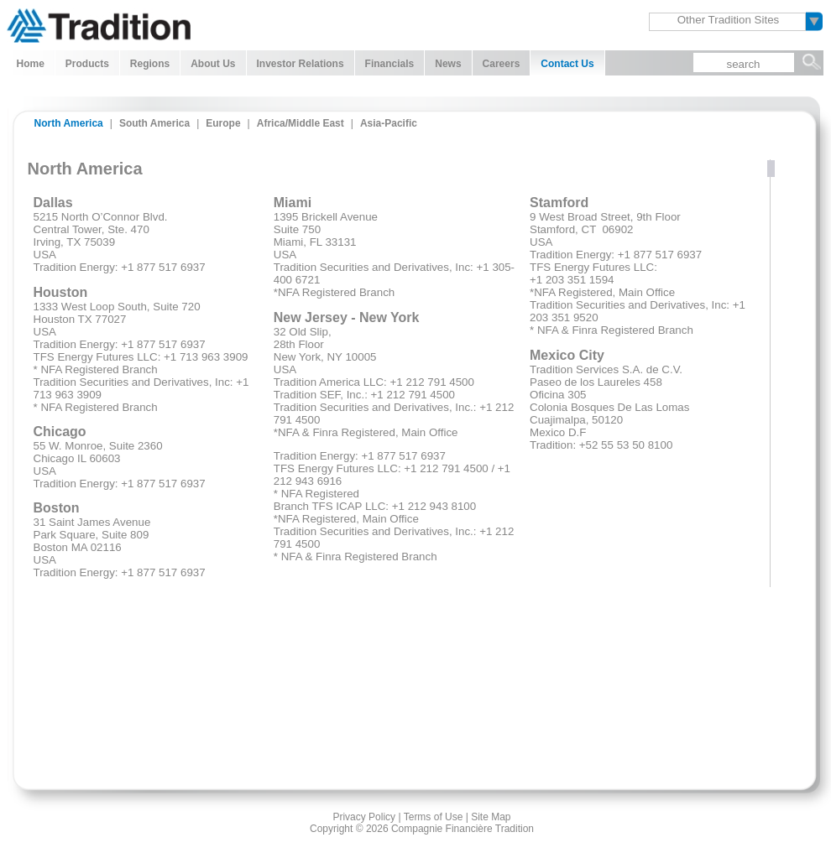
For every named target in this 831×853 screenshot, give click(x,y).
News (448, 64)
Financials (390, 64)
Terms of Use (433, 817)
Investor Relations (300, 64)
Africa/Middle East (300, 123)
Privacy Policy (363, 817)
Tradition (99, 23)
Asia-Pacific (388, 123)
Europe (223, 123)
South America (154, 123)
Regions (150, 64)
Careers (501, 64)
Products (87, 64)
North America (68, 123)
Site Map (490, 817)
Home (30, 64)
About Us (213, 64)
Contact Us (567, 64)
